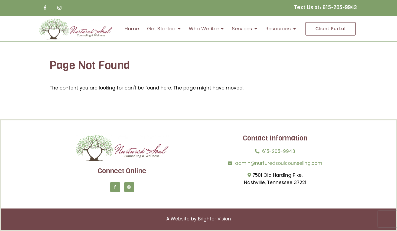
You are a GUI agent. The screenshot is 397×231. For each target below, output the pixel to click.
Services (242, 29)
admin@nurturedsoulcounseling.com (278, 163)
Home (132, 29)
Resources (278, 29)
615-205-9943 (340, 7)
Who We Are (204, 29)
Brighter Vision (214, 219)
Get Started (161, 29)
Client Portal (330, 28)
